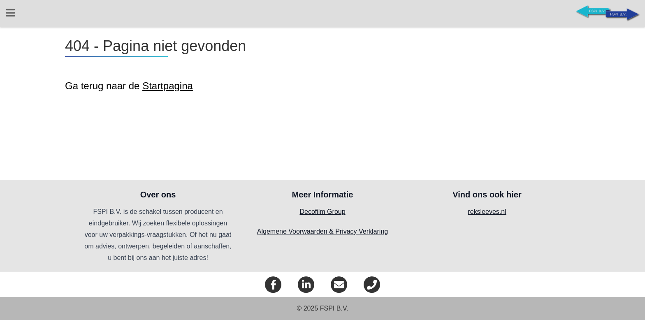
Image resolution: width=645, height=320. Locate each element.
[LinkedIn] (306, 284)
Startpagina (167, 85)
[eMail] (339, 284)
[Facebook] (273, 284)
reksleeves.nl (487, 211)
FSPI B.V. (334, 308)
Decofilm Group (322, 211)
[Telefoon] (372, 284)
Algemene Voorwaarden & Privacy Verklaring (322, 231)
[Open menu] (10, 13)
